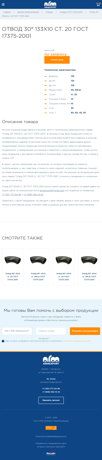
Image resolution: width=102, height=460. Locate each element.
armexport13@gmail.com (52, 191)
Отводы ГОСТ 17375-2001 (71, 12)
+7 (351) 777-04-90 (11, 195)
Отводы (49, 12)
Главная (7, 12)
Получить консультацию (85, 331)
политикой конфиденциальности (76, 341)
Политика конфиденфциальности (51, 436)
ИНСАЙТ (60, 447)
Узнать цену (57, 60)
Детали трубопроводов (28, 12)
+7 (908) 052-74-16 (33, 195)
